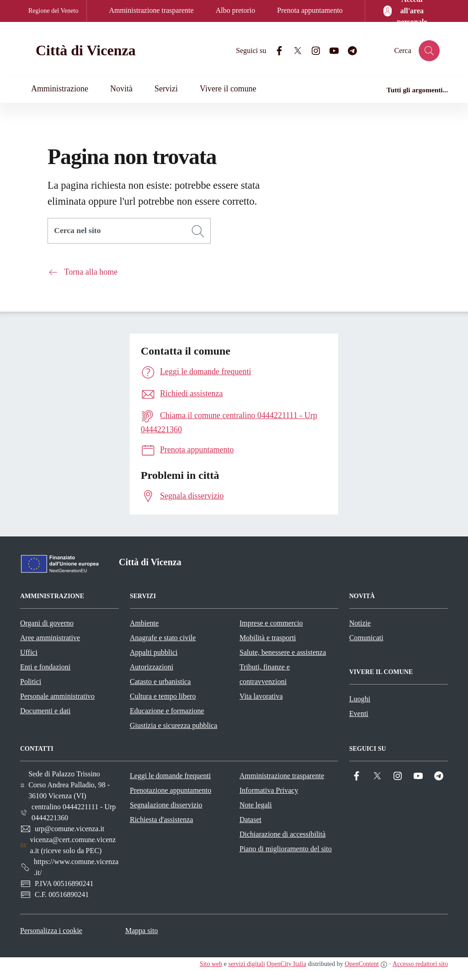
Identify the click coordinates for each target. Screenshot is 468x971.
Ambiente (144, 623)
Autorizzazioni (151, 667)
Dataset (250, 819)
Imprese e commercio (271, 623)
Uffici (28, 652)
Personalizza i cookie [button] (51, 930)
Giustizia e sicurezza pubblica (173, 725)
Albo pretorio (235, 10)
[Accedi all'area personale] (406, 11)
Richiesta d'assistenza (161, 819)
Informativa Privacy (268, 790)
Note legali (255, 805)
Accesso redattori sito (420, 963)
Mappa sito (141, 930)
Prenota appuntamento (310, 10)
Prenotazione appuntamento (170, 790)
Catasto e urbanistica (160, 681)
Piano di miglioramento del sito (285, 849)
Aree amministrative (50, 638)
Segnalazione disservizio (166, 805)
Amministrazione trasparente (151, 10)
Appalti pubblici (153, 652)
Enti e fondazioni (45, 667)
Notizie (360, 623)
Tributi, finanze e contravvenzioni (264, 674)
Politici (30, 681)
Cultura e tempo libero (163, 696)
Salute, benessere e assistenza (282, 652)
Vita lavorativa (261, 696)
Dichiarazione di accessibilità (282, 834)
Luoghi (359, 699)
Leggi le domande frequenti (170, 776)
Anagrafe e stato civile (163, 638)
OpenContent (362, 963)
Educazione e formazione (167, 711)
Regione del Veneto (53, 10)
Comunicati (366, 638)
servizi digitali (246, 963)
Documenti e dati (45, 711)
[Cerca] (198, 231)
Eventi (358, 713)
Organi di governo (47, 623)
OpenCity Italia (286, 963)
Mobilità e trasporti (267, 638)
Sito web (211, 963)
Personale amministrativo (57, 696)
